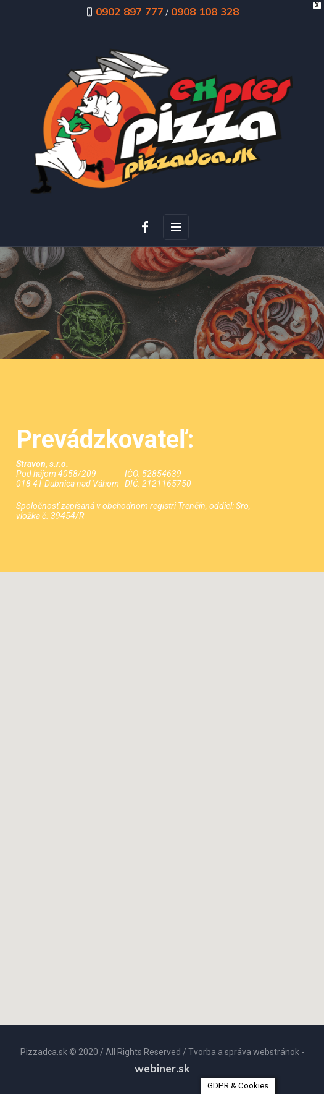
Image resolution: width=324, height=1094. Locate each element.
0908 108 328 (205, 11)
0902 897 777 (130, 11)
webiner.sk (162, 1068)
